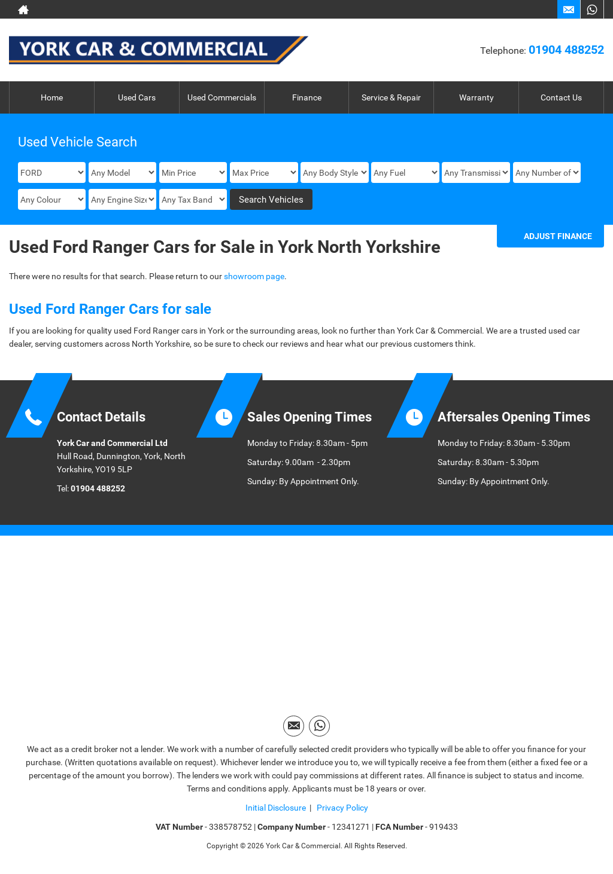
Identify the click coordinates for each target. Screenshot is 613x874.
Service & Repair (391, 97)
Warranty (476, 97)
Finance (306, 97)
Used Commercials (221, 97)
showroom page (254, 276)
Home (52, 97)
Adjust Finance (558, 236)
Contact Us (561, 97)
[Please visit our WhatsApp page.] (591, 9)
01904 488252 (566, 49)
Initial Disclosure (275, 807)
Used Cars (137, 97)
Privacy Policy (341, 807)
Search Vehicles (271, 199)
